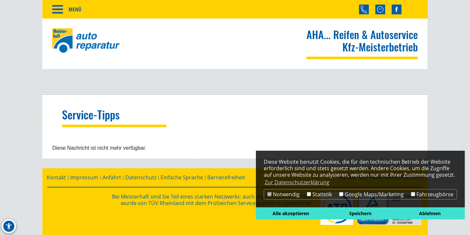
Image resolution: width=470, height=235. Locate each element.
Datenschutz (140, 177)
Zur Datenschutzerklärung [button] (297, 182)
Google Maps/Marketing (371, 194)
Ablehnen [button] (430, 213)
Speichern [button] (360, 213)
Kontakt (56, 177)
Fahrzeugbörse (432, 194)
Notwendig (283, 194)
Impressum (84, 177)
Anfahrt (111, 177)
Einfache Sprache (182, 177)
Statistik (319, 194)
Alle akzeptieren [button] (291, 213)
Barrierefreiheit (226, 177)
